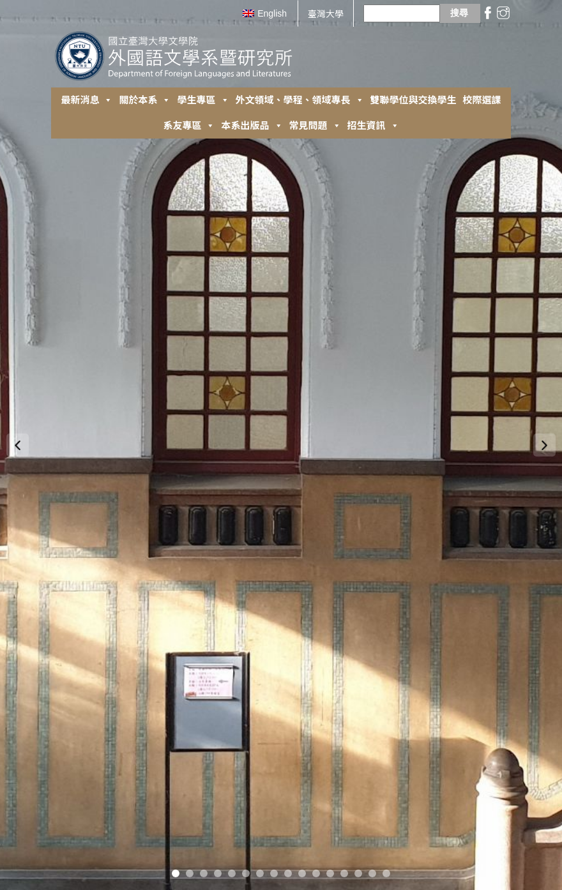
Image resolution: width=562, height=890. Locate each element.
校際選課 (482, 99)
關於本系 (145, 100)
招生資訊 (373, 126)
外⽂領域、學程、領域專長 (300, 100)
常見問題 (315, 126)
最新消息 (86, 100)
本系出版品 (251, 126)
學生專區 (203, 100)
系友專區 (189, 126)
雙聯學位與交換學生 (413, 99)
